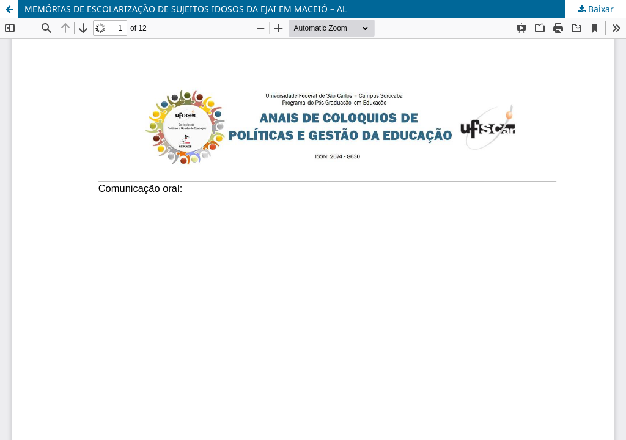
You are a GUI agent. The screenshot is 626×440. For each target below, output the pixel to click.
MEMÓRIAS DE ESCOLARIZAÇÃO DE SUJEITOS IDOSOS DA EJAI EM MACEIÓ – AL (185, 9)
